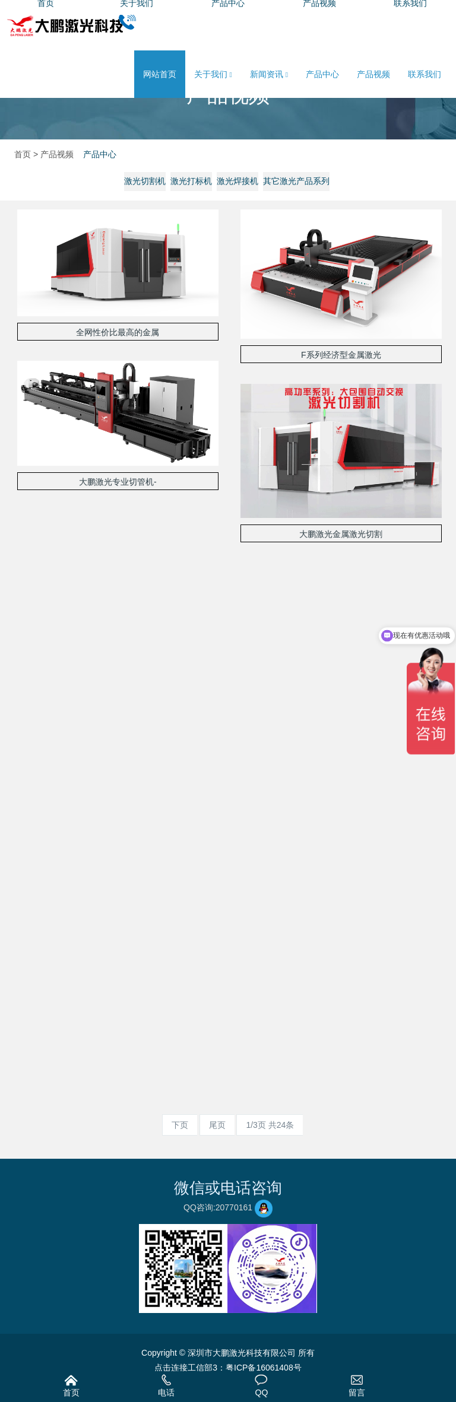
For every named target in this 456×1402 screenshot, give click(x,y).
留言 (357, 1385)
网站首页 (159, 74)
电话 (166, 1385)
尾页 (217, 1125)
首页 (71, 1385)
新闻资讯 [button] (269, 74)
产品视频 (373, 74)
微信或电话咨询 (228, 1188)
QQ (261, 1385)
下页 (180, 1125)
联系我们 (424, 74)
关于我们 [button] (213, 74)
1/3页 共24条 (270, 1125)
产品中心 (322, 74)
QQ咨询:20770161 (228, 1207)
